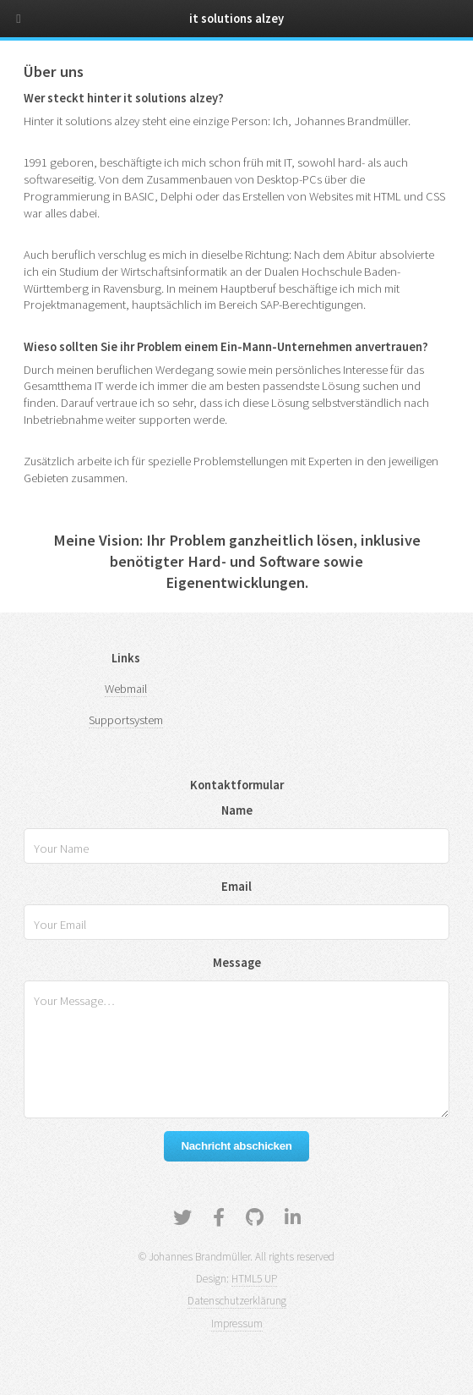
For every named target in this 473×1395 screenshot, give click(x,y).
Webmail (126, 688)
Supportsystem (126, 720)
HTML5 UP (254, 1278)
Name (237, 810)
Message (237, 962)
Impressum (237, 1323)
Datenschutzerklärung (237, 1300)
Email (236, 886)
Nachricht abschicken (236, 1146)
